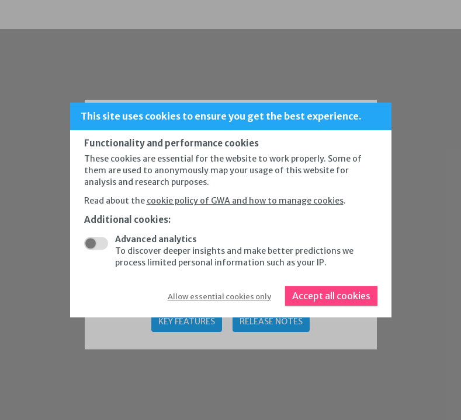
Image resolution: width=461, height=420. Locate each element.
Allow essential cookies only (219, 297)
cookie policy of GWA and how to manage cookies (245, 200)
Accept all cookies (331, 296)
